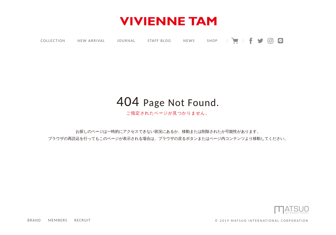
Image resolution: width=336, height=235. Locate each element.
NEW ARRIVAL (91, 40)
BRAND (34, 220)
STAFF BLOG (159, 40)
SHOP (212, 40)
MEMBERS (57, 220)
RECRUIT (82, 220)
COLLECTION (53, 40)
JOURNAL (126, 40)
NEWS (189, 40)
